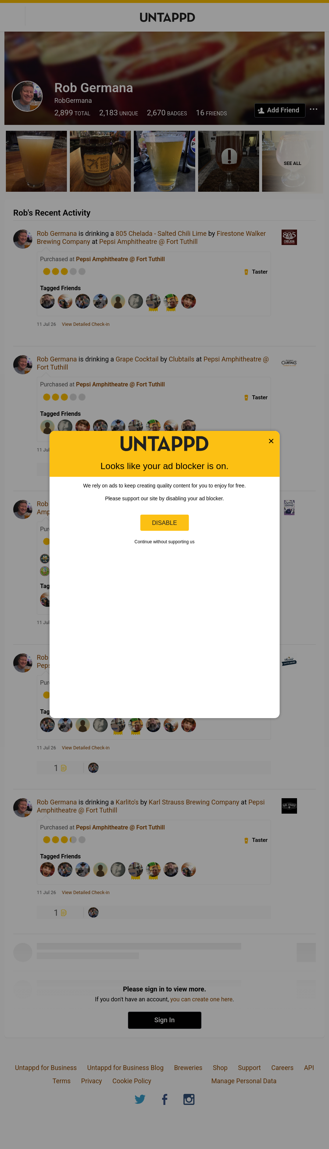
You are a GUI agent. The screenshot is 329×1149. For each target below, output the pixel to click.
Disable (164, 522)
